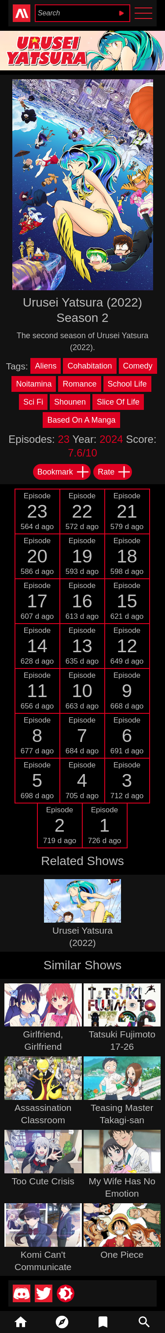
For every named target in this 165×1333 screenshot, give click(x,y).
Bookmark (63, 472)
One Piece (121, 1254)
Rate (114, 472)
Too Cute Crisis (43, 1181)
